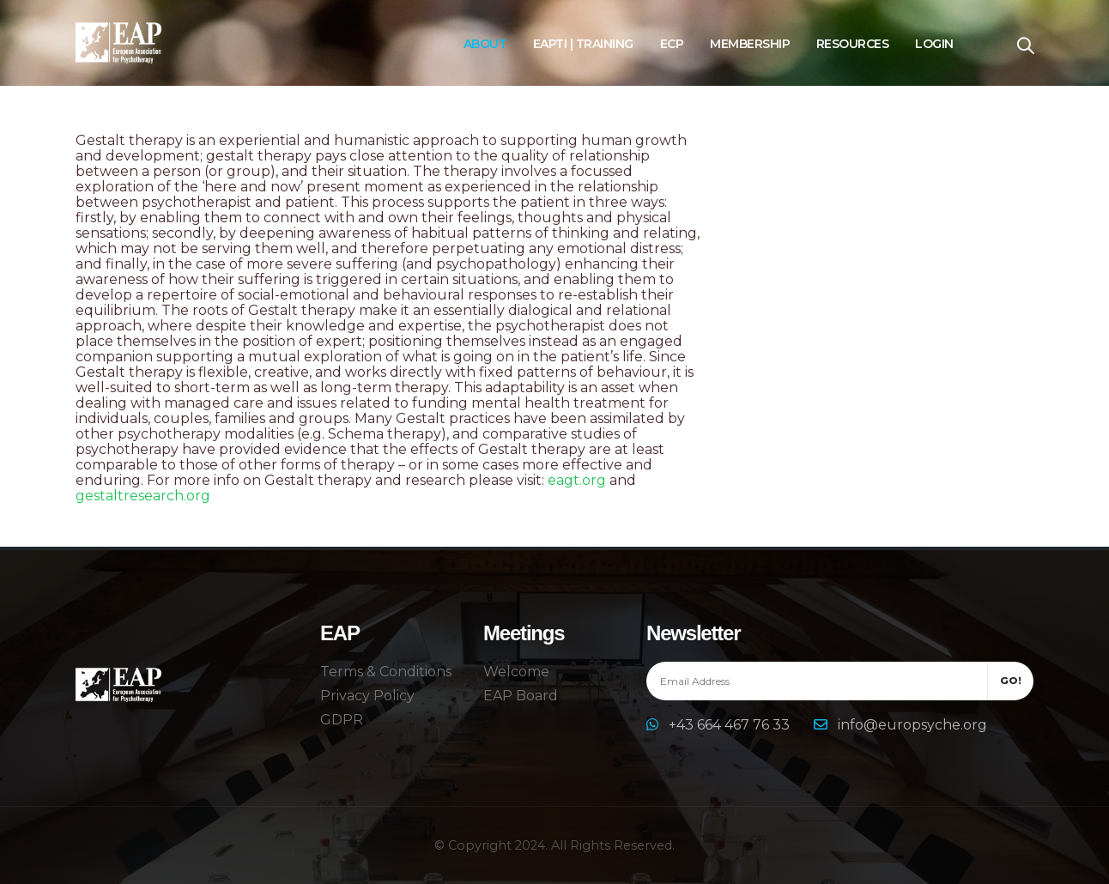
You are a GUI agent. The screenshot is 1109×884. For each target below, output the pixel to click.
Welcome (516, 671)
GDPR (341, 719)
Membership (750, 43)
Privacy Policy (367, 695)
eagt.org (577, 480)
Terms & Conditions (385, 671)
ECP (672, 43)
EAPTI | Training (583, 43)
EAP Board (520, 695)
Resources (852, 43)
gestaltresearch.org (143, 495)
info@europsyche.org (912, 725)
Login (934, 43)
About (485, 43)
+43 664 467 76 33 (731, 725)
